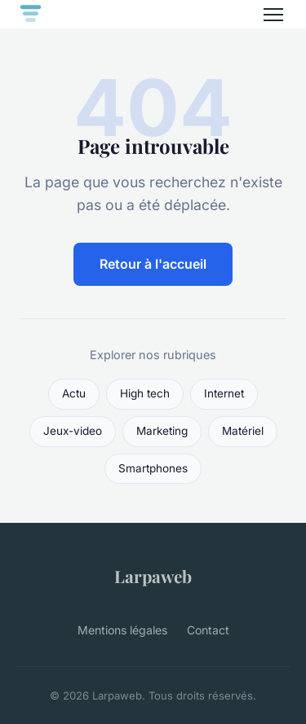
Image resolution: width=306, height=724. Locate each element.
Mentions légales (122, 630)
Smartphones (153, 468)
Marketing (162, 430)
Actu (74, 393)
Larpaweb (153, 575)
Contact (208, 630)
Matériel (243, 430)
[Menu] (273, 15)
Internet (224, 393)
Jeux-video (72, 430)
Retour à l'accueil (153, 264)
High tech (145, 393)
